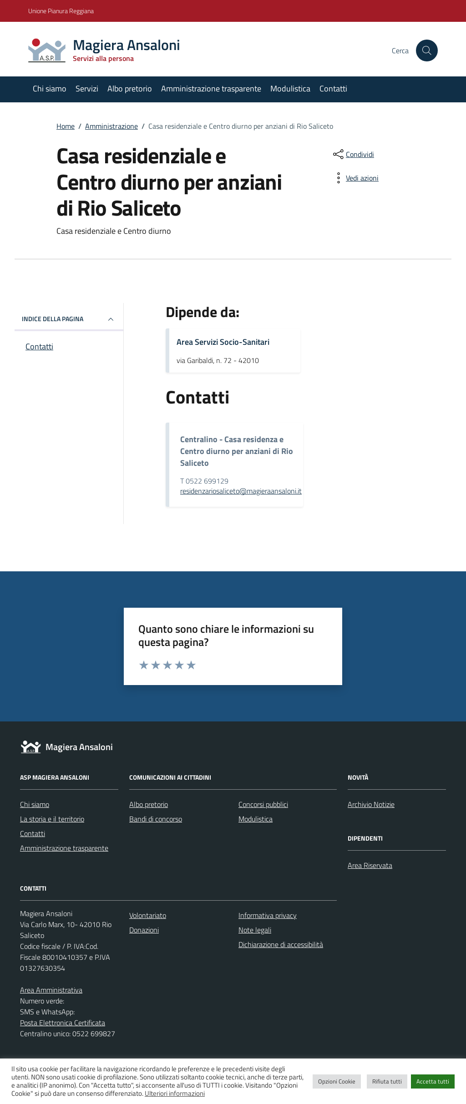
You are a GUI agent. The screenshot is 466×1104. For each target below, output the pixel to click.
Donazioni (144, 929)
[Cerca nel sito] (427, 50)
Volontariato (147, 915)
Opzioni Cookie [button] (336, 1081)
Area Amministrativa (51, 989)
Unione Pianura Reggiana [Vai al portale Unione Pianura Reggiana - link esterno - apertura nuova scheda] (61, 10)
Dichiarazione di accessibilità (280, 944)
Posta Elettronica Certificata (62, 1022)
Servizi (87, 88)
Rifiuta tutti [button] (387, 1081)
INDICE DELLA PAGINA (69, 319)
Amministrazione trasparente (211, 88)
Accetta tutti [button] (432, 1081)
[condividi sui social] (352, 154)
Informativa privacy (267, 915)
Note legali (254, 929)
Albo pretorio (129, 88)
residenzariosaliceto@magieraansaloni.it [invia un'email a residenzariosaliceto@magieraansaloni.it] (241, 490)
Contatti (333, 88)
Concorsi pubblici (263, 804)
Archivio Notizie (371, 804)
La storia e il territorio (52, 818)
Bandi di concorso (155, 818)
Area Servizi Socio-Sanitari (223, 342)
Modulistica (290, 88)
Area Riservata (370, 865)
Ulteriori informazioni (175, 1093)
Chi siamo (49, 88)
